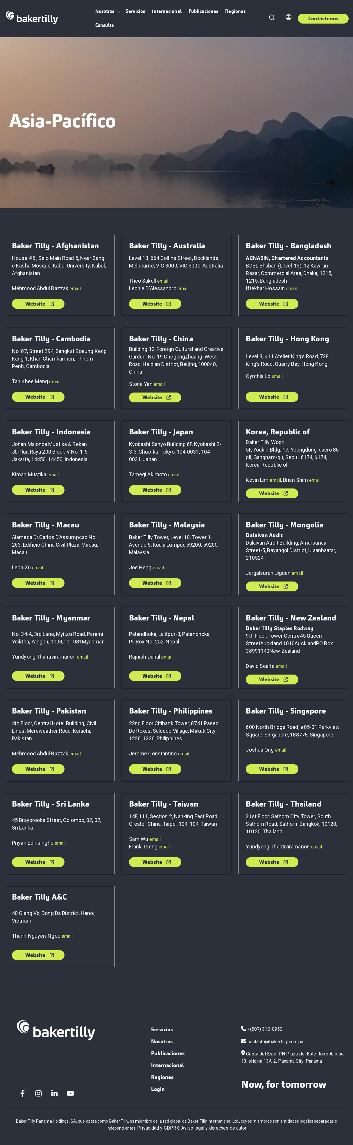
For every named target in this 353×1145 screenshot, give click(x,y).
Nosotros (104, 11)
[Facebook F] (22, 1093)
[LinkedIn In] (54, 1093)
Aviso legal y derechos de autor (213, 1128)
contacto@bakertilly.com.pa (276, 1041)
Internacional (166, 11)
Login (158, 1089)
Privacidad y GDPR (156, 1128)
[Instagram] (38, 1093)
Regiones (235, 11)
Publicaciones (203, 11)
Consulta (104, 25)
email (75, 288)
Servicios (135, 11)
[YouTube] (70, 1093)
